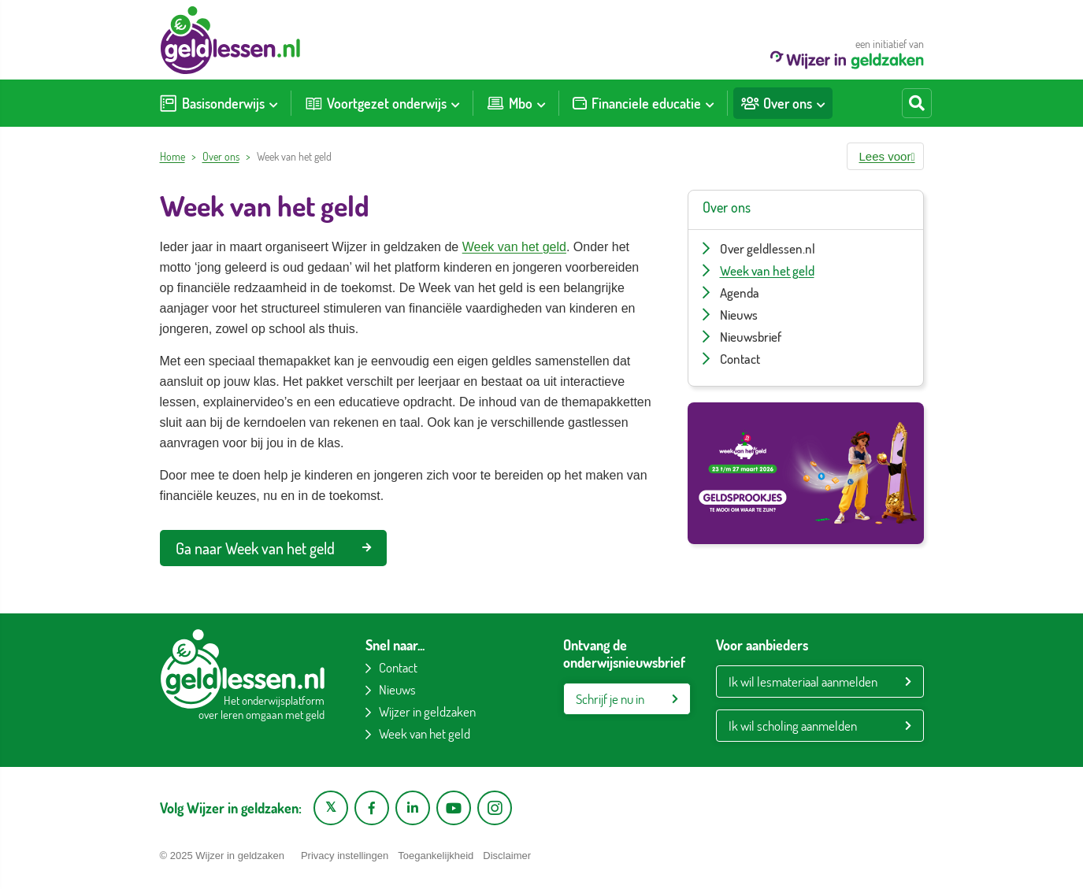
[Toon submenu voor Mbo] (541, 103)
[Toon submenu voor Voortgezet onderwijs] (455, 103)
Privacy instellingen (344, 855)
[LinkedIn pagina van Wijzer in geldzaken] (412, 808)
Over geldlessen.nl (767, 248)
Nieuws (739, 314)
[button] (885, 156)
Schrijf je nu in (610, 699)
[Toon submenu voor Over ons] (821, 103)
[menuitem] (218, 103)
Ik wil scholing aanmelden (793, 725)
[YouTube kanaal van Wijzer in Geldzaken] (453, 808)
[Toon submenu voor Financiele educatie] (710, 103)
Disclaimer (507, 855)
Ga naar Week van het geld (273, 548)
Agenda (739, 292)
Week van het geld (514, 247)
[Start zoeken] (917, 103)
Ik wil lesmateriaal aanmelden (803, 681)
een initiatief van (847, 53)
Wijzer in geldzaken (427, 711)
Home (172, 156)
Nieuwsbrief (750, 336)
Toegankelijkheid (435, 855)
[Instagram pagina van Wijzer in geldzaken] (494, 808)
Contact (740, 358)
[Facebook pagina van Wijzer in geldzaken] (371, 808)
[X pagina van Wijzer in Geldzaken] (330, 808)
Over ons (220, 156)
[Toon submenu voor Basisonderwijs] (273, 103)
